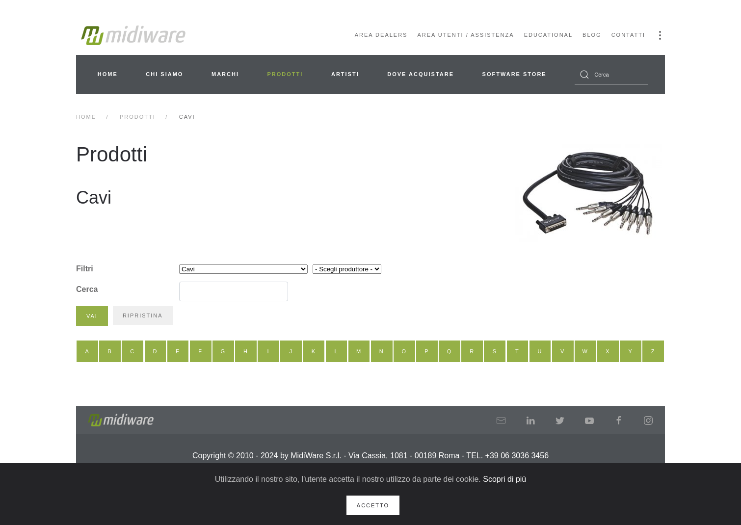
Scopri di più (504, 479)
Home (108, 74)
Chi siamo (164, 74)
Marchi (225, 74)
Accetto (373, 505)
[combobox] (611, 74)
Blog (592, 35)
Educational (548, 35)
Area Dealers (381, 35)
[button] (660, 35)
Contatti (628, 35)
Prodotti (285, 74)
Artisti (345, 74)
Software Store (514, 74)
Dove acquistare (420, 74)
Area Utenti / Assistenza (465, 35)
